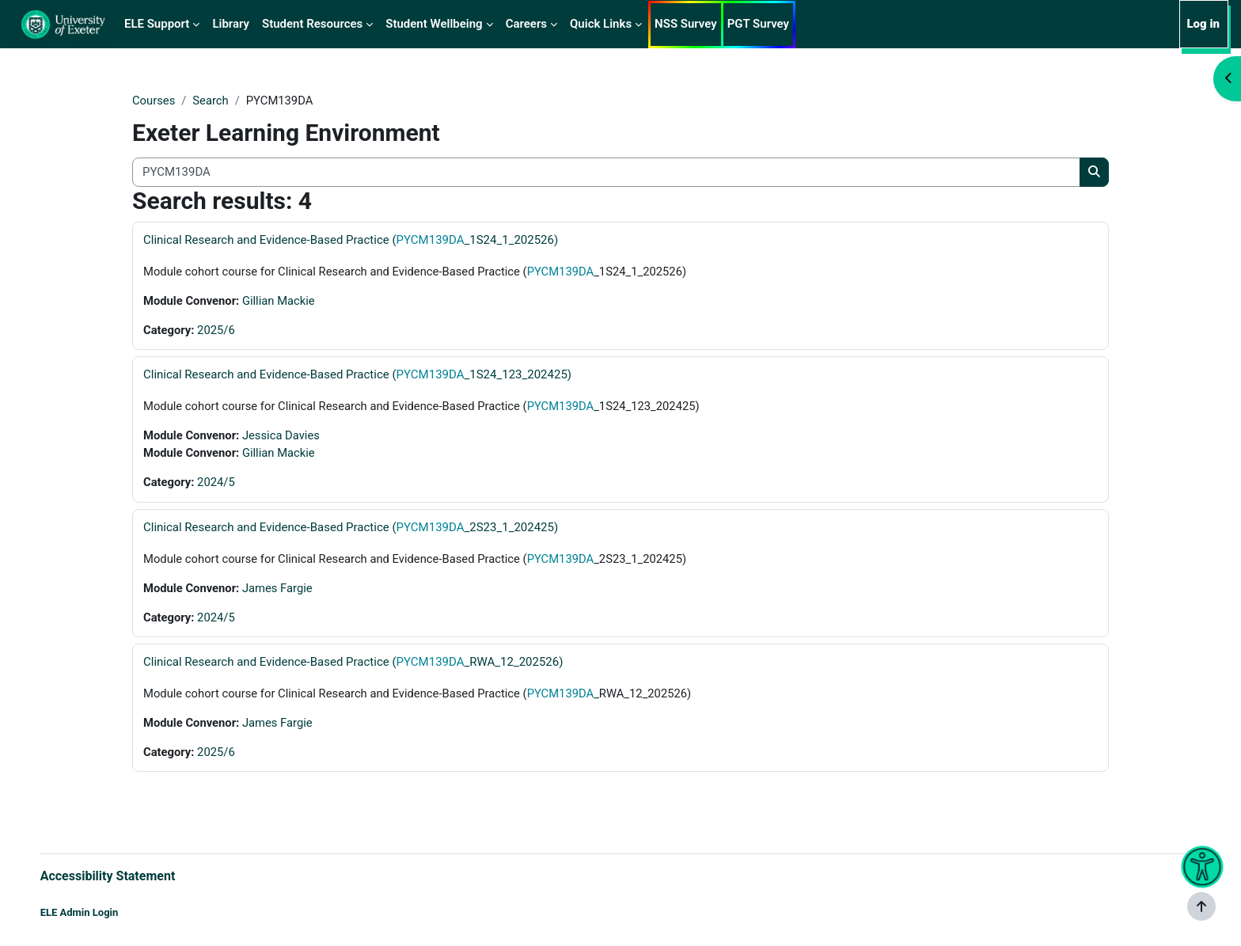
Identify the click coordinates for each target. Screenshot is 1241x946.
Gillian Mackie (280, 301)
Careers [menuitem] (526, 24)
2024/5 (217, 484)
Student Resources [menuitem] (312, 24)
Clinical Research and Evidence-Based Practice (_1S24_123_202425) (357, 376)
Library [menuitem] (230, 24)
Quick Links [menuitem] (601, 24)
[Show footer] (1201, 906)
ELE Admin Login (95, 912)
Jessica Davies (283, 437)
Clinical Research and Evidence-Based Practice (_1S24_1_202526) (350, 240)
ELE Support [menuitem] (156, 24)
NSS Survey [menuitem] (686, 24)
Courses (154, 100)
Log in (1203, 24)
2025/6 (217, 331)
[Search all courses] (606, 173)
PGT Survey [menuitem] (758, 24)
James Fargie (279, 590)
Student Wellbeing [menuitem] (433, 24)
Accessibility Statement (124, 875)
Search (211, 100)
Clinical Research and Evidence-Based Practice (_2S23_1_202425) (350, 529)
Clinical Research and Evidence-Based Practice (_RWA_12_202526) (353, 665)
